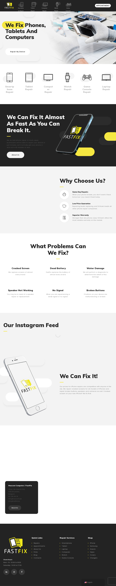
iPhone (92, 543)
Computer (66, 552)
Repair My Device (17, 52)
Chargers (93, 558)
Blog (35, 555)
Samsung (93, 546)
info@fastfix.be (14, 501)
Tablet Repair (33, 9)
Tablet (64, 546)
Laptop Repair (106, 88)
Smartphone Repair (21, 9)
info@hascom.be (15, 499)
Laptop (65, 549)
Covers (93, 555)
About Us (37, 549)
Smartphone (67, 543)
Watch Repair (56, 9)
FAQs (36, 552)
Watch (64, 555)
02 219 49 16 (13, 496)
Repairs (37, 543)
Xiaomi (92, 549)
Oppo (92, 552)
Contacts (37, 558)
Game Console (68, 558)
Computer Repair (44, 9)
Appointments (39, 546)
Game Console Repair (68, 10)
